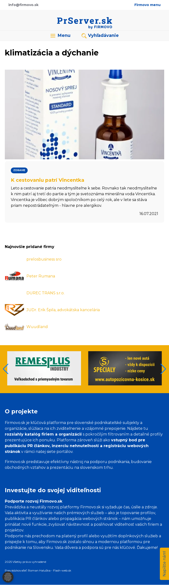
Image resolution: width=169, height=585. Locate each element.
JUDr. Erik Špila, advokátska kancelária (63, 310)
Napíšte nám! (164, 564)
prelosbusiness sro (44, 259)
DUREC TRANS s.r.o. (45, 293)
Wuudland (37, 326)
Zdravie (19, 170)
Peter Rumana (40, 276)
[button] (163, 369)
